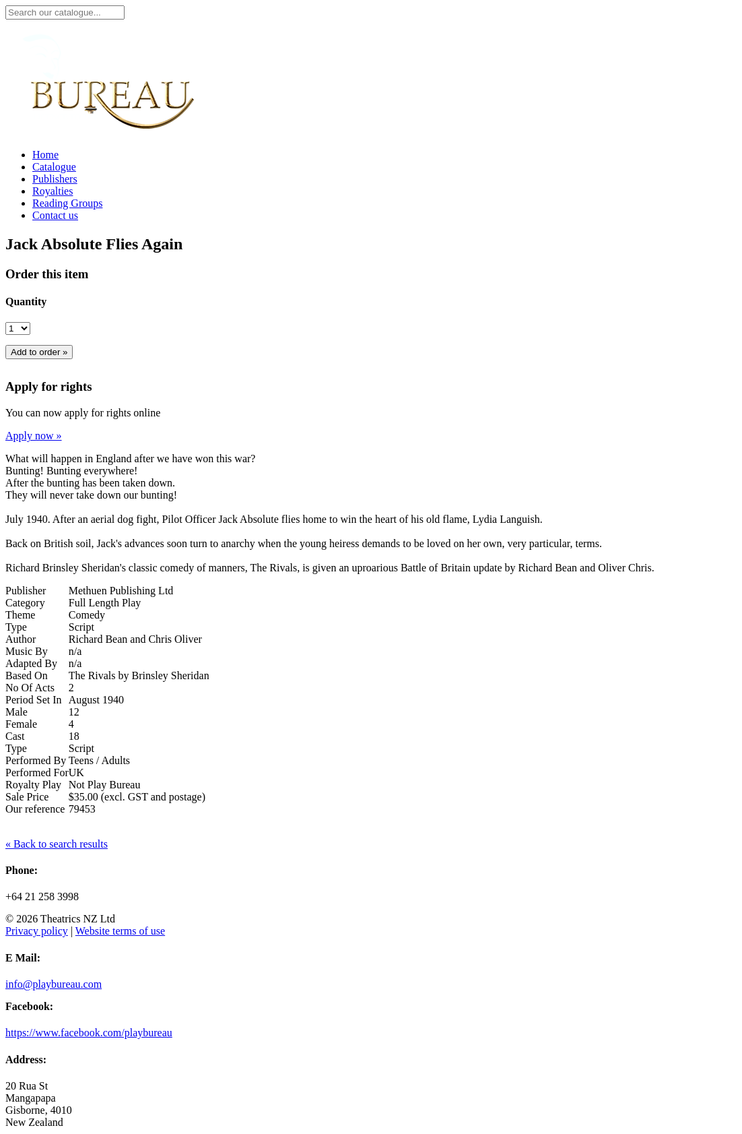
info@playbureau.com (53, 984)
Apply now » (33, 435)
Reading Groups (67, 203)
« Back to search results (56, 844)
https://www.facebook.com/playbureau (88, 1032)
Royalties (52, 191)
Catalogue (54, 166)
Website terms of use (120, 931)
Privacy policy (36, 931)
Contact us (55, 215)
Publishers (54, 179)
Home (45, 154)
